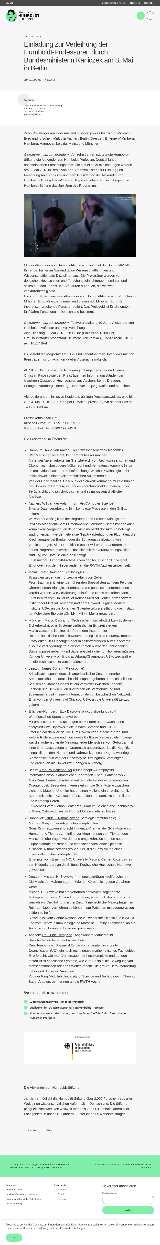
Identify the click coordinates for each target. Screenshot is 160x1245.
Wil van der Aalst (54, 503)
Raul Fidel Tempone (57, 935)
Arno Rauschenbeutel (55, 770)
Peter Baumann (51, 572)
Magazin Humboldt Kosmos (113, 3)
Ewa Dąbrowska (71, 711)
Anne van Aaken (57, 450)
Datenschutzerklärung (36, 1228)
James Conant (52, 668)
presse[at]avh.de (32, 114)
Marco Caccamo (57, 620)
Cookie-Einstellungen (72, 1228)
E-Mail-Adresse (109, 1193)
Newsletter (149, 3)
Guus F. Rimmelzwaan (62, 818)
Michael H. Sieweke (58, 876)
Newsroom (135, 3)
